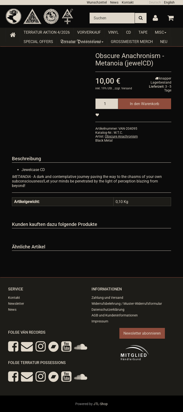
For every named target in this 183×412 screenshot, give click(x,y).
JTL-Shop (100, 404)
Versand (126, 88)
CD (128, 32)
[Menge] (106, 103)
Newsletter (16, 303)
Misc (160, 32)
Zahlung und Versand (107, 298)
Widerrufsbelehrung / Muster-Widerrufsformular (127, 303)
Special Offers (38, 41)
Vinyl (113, 32)
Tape (142, 32)
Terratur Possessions (82, 41)
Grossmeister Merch (132, 41)
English (169, 2)
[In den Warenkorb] (144, 103)
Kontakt (128, 2)
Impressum (100, 321)
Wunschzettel (97, 2)
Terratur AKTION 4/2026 (47, 32)
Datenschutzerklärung (108, 309)
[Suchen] (112, 18)
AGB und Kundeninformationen (115, 315)
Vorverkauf (89, 32)
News (114, 2)
